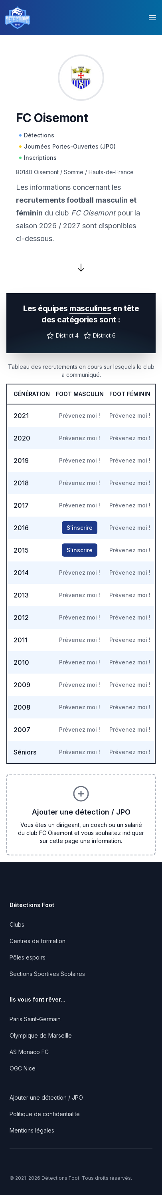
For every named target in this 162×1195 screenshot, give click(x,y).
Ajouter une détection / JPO (46, 1097)
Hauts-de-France (111, 172)
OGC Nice (23, 1068)
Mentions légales (32, 1130)
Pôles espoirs (27, 957)
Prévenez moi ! (79, 415)
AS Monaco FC (29, 1051)
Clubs (17, 924)
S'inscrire (80, 527)
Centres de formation (37, 940)
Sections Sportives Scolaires (47, 973)
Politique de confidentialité (45, 1114)
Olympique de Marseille (41, 1035)
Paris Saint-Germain (35, 1019)
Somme (73, 172)
